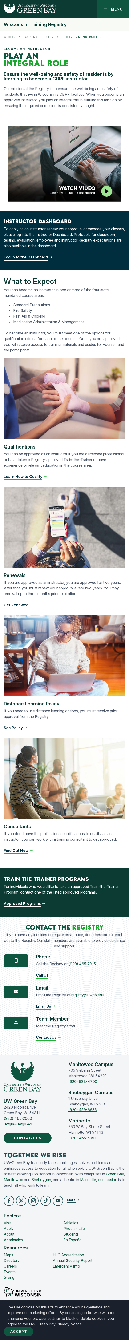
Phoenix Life (74, 1228)
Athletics (70, 1223)
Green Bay (115, 1174)
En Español (72, 1239)
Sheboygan (41, 1179)
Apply (9, 1228)
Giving (9, 1277)
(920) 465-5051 (82, 1138)
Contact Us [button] (28, 1138)
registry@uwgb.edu (87, 995)
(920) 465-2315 (82, 964)
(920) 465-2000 (18, 1118)
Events (10, 1271)
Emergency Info (66, 1266)
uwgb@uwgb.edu (18, 1124)
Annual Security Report (72, 1260)
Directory (12, 1260)
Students (71, 1234)
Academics (13, 1239)
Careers (10, 1266)
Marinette (88, 1179)
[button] (44, 975)
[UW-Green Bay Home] (28, 9)
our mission (107, 1179)
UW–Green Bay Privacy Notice (55, 1324)
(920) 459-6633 (82, 1109)
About (9, 1234)
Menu (113, 9)
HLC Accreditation (68, 1255)
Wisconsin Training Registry (35, 24)
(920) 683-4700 (82, 1081)
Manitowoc (13, 1179)
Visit (7, 1223)
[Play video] (106, 191)
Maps (8, 1255)
